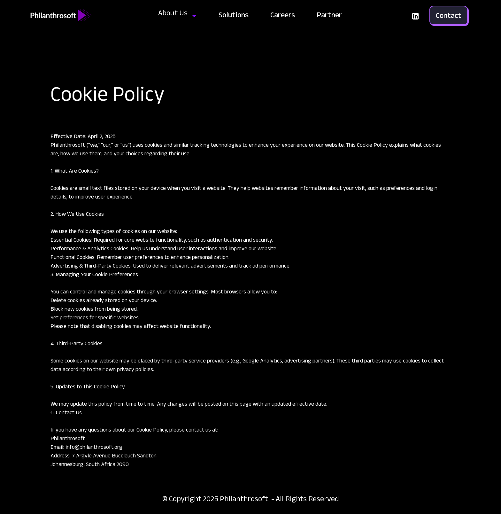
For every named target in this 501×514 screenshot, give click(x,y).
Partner (329, 14)
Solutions (234, 14)
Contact (448, 15)
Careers (282, 14)
